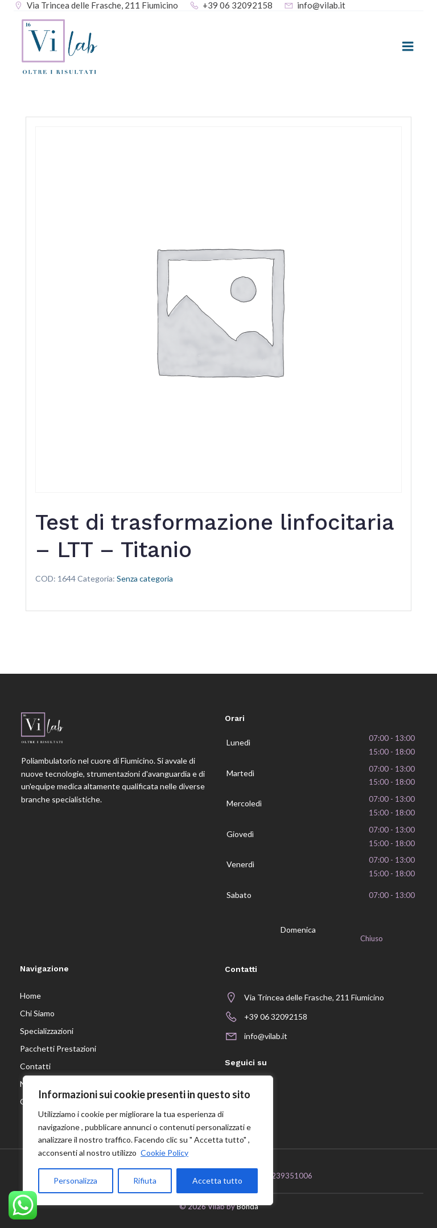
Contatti (34, 1067)
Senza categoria (145, 579)
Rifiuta (144, 1180)
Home (29, 996)
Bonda (247, 1208)
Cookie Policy (164, 1152)
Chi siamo (36, 1014)
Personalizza (75, 1180)
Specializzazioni (46, 1031)
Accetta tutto (217, 1180)
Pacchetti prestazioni (57, 1049)
